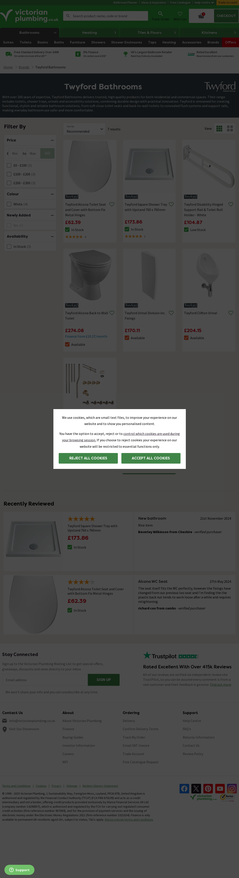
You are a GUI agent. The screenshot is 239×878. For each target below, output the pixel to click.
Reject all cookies (88, 458)
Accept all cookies (151, 458)
